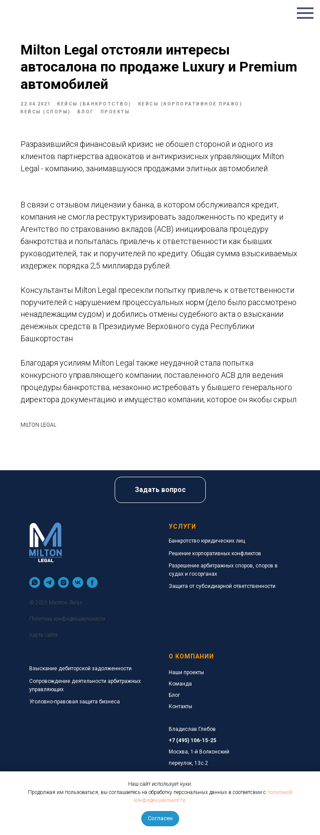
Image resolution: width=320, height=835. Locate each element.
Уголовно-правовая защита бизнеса (74, 702)
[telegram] (49, 582)
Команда (180, 684)
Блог (174, 695)
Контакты (180, 706)
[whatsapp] (34, 582)
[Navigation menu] (305, 13)
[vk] (77, 582)
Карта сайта (43, 635)
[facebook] (92, 582)
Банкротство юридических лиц (207, 541)
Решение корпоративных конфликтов (215, 553)
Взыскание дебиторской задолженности (80, 668)
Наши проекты (186, 672)
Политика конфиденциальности (67, 619)
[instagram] (63, 582)
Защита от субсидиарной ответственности (222, 586)
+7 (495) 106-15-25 (192, 740)
